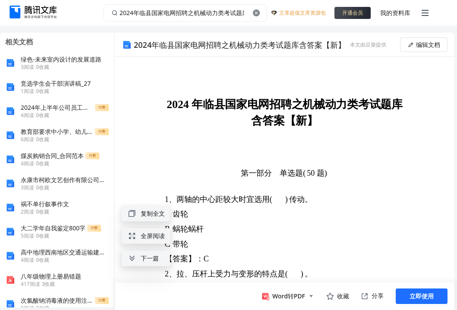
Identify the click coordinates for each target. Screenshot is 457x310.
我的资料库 (395, 13)
